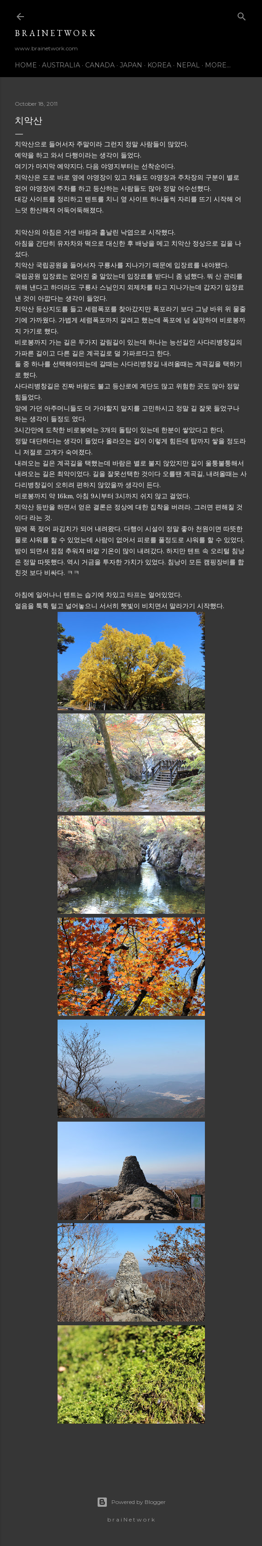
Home (26, 65)
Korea (159, 65)
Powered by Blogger (131, 1502)
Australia (61, 65)
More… (218, 65)
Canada (100, 65)
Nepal (188, 65)
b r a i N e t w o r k (55, 33)
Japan (131, 65)
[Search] (241, 15)
